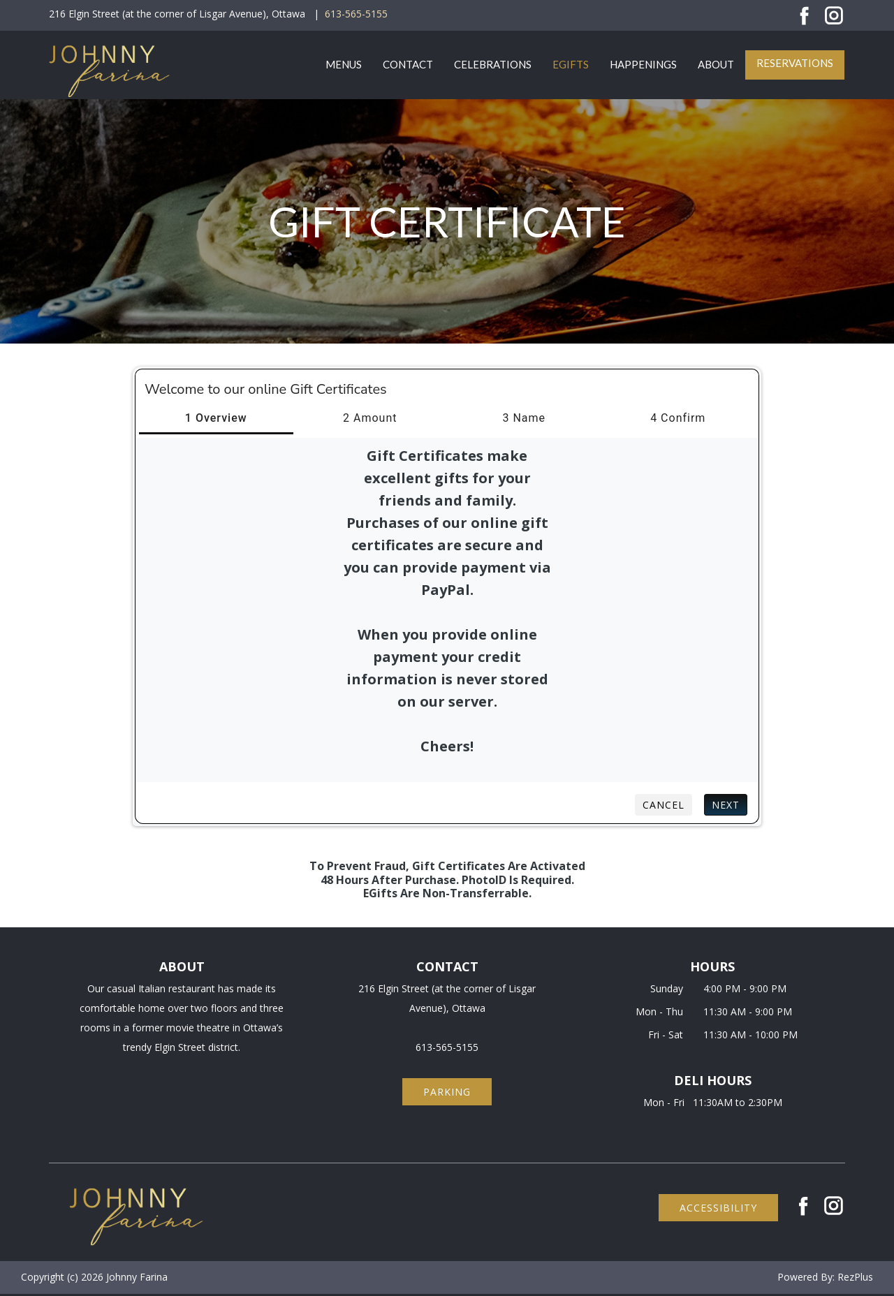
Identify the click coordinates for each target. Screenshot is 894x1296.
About (716, 64)
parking (447, 1091)
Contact (408, 64)
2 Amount (370, 418)
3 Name (523, 418)
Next (726, 804)
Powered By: (807, 1276)
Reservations (794, 63)
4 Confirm (677, 418)
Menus (343, 64)
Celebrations (493, 64)
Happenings (643, 64)
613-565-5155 (356, 13)
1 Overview (216, 418)
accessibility (718, 1207)
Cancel (663, 804)
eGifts (570, 64)
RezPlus (855, 1276)
